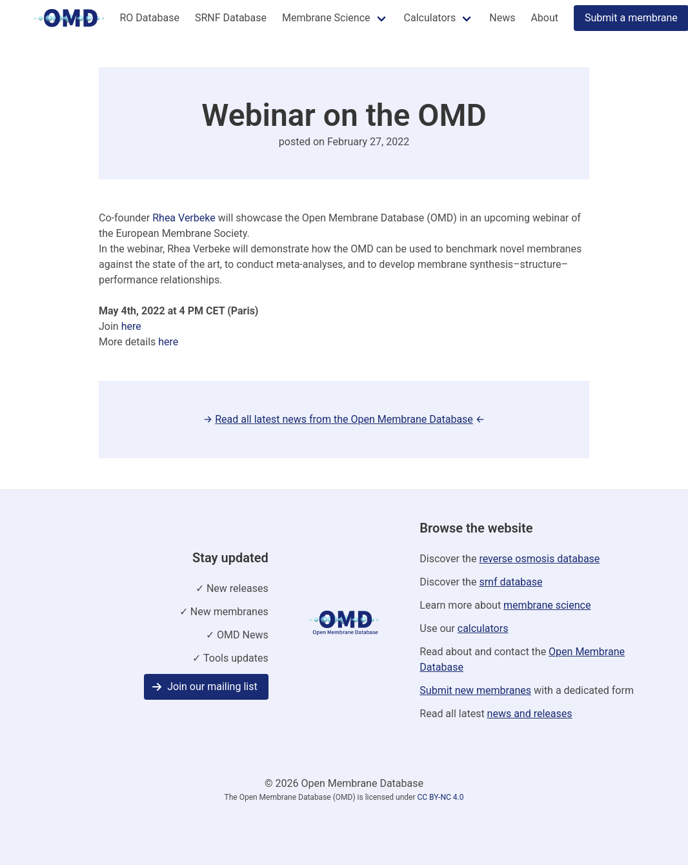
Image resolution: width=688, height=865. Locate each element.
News (502, 18)
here (131, 326)
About (544, 18)
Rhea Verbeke (183, 218)
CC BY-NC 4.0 (440, 797)
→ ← (344, 419)
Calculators (430, 18)
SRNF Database (231, 18)
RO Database (149, 18)
